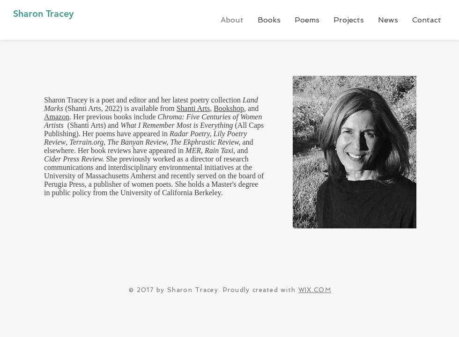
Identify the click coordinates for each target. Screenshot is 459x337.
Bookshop (229, 108)
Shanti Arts (193, 108)
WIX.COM (314, 289)
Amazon (56, 117)
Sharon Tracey (43, 13)
